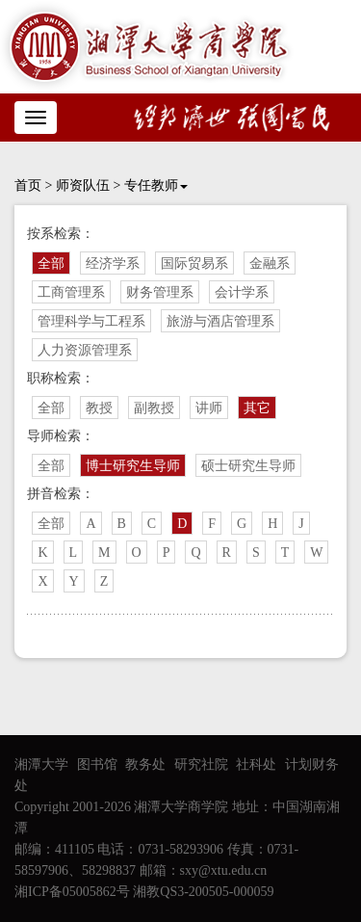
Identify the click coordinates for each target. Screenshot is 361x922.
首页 (27, 185)
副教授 (154, 408)
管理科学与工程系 (91, 321)
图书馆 (97, 764)
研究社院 (201, 764)
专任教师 (156, 185)
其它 (257, 408)
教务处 (145, 764)
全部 (51, 263)
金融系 (269, 263)
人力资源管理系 (85, 350)
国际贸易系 (194, 263)
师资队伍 (83, 185)
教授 (99, 408)
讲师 (208, 408)
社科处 (256, 764)
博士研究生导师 (133, 466)
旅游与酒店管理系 (220, 321)
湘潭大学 (41, 764)
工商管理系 (71, 292)
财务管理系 (159, 292)
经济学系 (113, 263)
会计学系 (242, 292)
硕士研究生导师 (248, 466)
